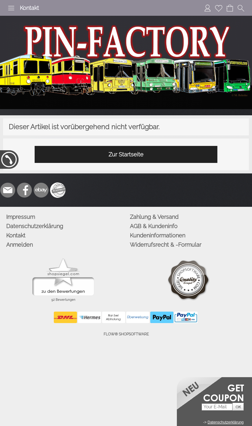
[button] (11, 8)
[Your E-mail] (217, 407)
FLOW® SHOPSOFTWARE (126, 334)
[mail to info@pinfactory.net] (7, 190)
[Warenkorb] (230, 8)
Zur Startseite (126, 154)
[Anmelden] (207, 8)
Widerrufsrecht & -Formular (165, 244)
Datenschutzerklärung (34, 226)
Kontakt (29, 8)
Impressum (20, 217)
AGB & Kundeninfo (153, 226)
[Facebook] (24, 190)
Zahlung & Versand (154, 217)
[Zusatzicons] (58, 190)
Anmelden (19, 244)
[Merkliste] (219, 8)
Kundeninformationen (157, 235)
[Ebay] (41, 190)
